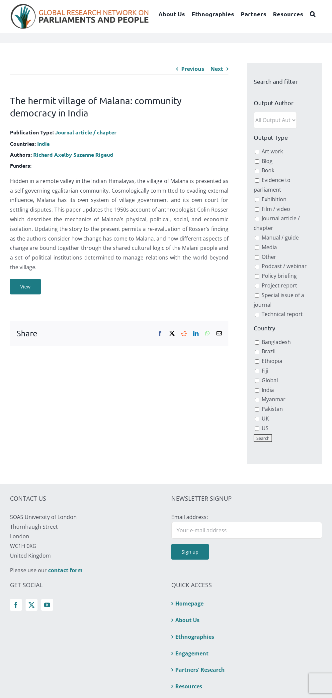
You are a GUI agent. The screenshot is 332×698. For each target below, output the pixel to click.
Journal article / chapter (86, 132)
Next (216, 69)
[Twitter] (32, 605)
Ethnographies (194, 636)
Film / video (272, 209)
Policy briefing (276, 275)
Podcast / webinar (281, 266)
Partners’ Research (200, 669)
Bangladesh (273, 342)
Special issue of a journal (279, 299)
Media (266, 247)
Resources (188, 686)
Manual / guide (277, 237)
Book (264, 170)
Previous (192, 69)
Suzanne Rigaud (93, 154)
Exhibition (271, 199)
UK (262, 418)
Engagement (191, 653)
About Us (187, 620)
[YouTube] (47, 605)
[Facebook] (16, 605)
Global (266, 380)
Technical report (279, 314)
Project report (276, 285)
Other (265, 257)
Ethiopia (268, 361)
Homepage (189, 603)
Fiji (261, 370)
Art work (269, 151)
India (43, 143)
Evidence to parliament (272, 184)
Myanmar (270, 399)
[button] (312, 14)
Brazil (265, 351)
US (262, 428)
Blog (264, 161)
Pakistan (269, 409)
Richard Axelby (52, 154)
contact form (65, 570)
